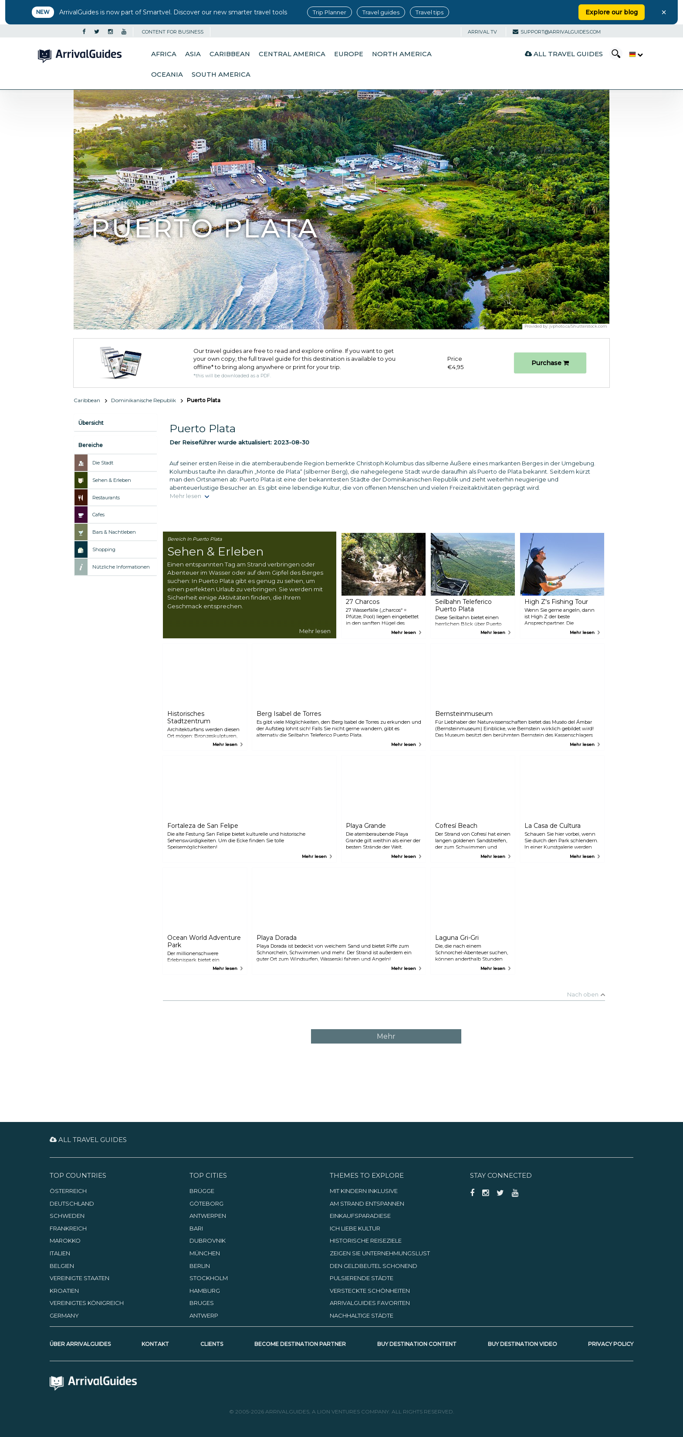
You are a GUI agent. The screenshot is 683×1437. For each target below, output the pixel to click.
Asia (193, 54)
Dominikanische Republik (143, 400)
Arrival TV (482, 32)
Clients (211, 1344)
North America (402, 54)
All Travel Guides (564, 54)
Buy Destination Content (416, 1344)
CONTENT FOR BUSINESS (172, 32)
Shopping (103, 549)
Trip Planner (329, 12)
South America (221, 74)
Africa (163, 54)
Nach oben (582, 994)
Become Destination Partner (300, 1344)
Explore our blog (611, 12)
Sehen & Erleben (111, 480)
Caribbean (230, 54)
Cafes (98, 515)
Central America (292, 54)
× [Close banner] (663, 12)
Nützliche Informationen (121, 567)
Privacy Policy (610, 1344)
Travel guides (380, 12)
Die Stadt (102, 463)
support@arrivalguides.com (557, 32)
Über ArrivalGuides (80, 1344)
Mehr (386, 1036)
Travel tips (429, 12)
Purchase (550, 363)
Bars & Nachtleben (114, 532)
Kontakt (155, 1344)
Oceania (167, 74)
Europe (348, 54)
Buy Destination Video (522, 1344)
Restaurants (106, 498)
